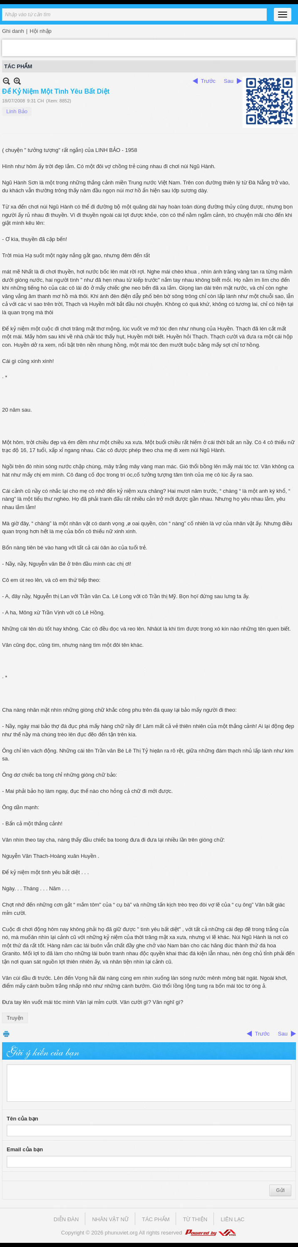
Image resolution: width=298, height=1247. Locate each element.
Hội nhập (41, 31)
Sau (228, 81)
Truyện (15, 1018)
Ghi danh (13, 31)
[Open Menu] (282, 14)
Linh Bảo (16, 111)
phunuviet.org (121, 1233)
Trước (208, 81)
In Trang (6, 1033)
